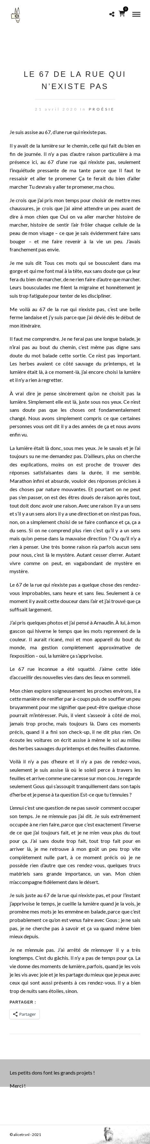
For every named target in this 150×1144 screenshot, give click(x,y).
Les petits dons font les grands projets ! (52, 1072)
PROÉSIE (102, 109)
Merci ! (18, 1086)
